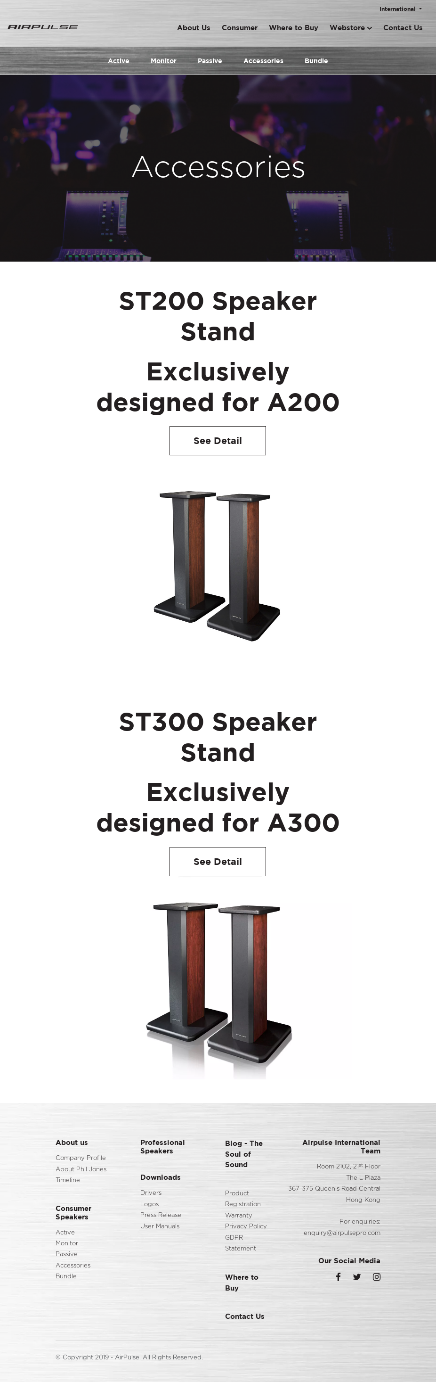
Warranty (238, 1216)
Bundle (316, 61)
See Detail (218, 440)
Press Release (160, 1215)
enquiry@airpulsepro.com (342, 1233)
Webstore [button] (351, 28)
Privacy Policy (246, 1227)
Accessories (263, 61)
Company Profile (81, 1158)
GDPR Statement (240, 1243)
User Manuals (159, 1227)
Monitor (164, 61)
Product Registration (243, 1199)
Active (118, 61)
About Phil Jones (81, 1170)
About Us (193, 28)
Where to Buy (293, 28)
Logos (149, 1204)
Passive (210, 61)
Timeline (68, 1180)
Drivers (150, 1193)
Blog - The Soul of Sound (244, 1153)
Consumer (240, 28)
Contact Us (403, 28)
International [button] (398, 8)
